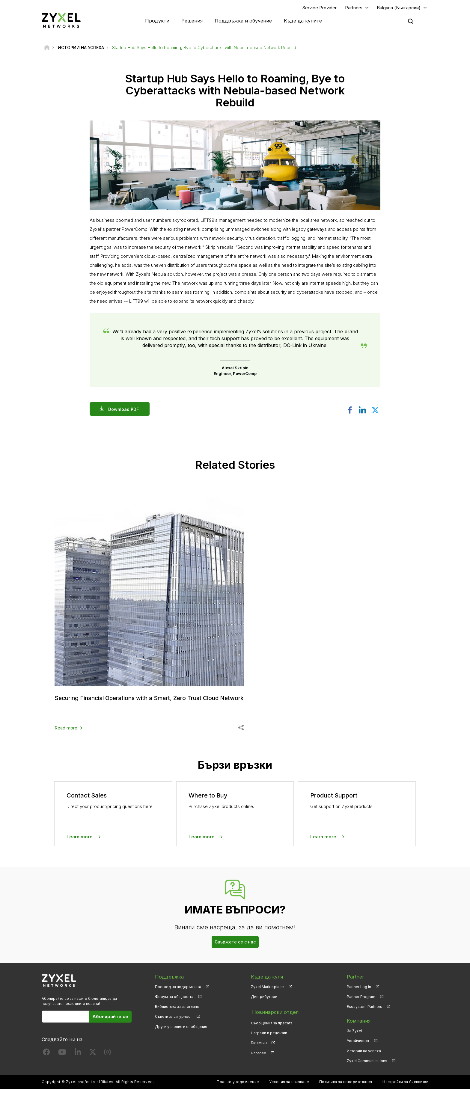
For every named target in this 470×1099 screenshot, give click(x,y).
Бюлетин (259, 1050)
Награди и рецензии (269, 1040)
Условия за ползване (289, 1091)
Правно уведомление (238, 1091)
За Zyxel (354, 1040)
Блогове (258, 1060)
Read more (66, 738)
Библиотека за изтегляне (177, 1016)
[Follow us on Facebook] (46, 1063)
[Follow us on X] (92, 1063)
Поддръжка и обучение (243, 21)
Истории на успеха (364, 1060)
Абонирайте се (110, 1026)
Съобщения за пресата (272, 1031)
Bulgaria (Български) (399, 8)
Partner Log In (359, 996)
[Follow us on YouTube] (62, 1063)
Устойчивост (358, 1050)
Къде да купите (303, 21)
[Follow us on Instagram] (107, 1063)
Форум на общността (174, 1006)
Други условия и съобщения (181, 1036)
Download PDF (125, 410)
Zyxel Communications (367, 1070)
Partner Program (361, 1006)
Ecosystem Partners (364, 1016)
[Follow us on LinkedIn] (78, 1063)
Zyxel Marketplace (267, 996)
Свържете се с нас (235, 951)
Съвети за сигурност (173, 1026)
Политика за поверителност (346, 1091)
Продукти (157, 21)
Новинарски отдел (274, 1021)
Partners (353, 8)
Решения (192, 21)
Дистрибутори (264, 1006)
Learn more (80, 846)
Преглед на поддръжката (178, 996)
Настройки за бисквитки (405, 1091)
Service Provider (319, 8)
